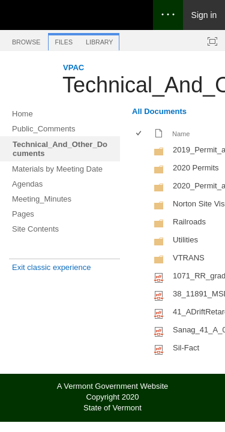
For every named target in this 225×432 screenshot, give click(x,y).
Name (181, 133)
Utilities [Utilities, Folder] (185, 239)
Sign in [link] (204, 15)
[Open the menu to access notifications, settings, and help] (168, 15)
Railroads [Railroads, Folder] (189, 221)
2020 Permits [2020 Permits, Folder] (196, 167)
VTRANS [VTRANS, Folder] (189, 257)
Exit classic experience (51, 267)
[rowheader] (141, 151)
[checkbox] (139, 134)
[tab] (26, 40)
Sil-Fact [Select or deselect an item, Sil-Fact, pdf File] (186, 347)
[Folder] (159, 153)
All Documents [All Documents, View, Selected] (159, 111)
